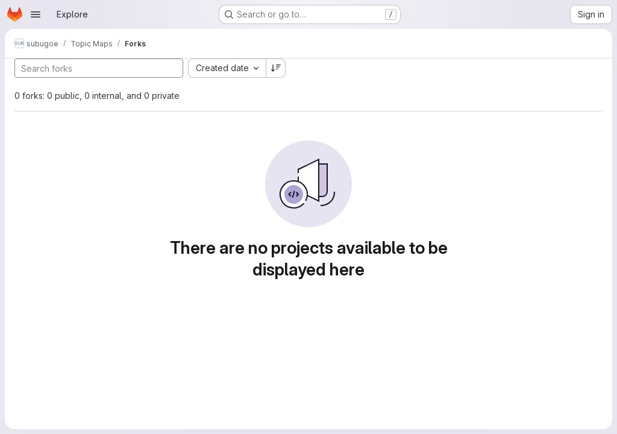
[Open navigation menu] (35, 14)
